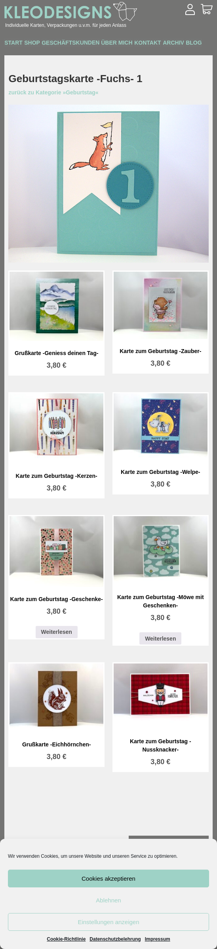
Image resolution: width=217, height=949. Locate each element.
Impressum (157, 939)
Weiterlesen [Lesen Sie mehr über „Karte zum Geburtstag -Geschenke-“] (56, 632)
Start (17, 44)
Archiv (19, 54)
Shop (44, 44)
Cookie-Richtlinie (66, 939)
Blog (47, 54)
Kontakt (182, 44)
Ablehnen (108, 900)
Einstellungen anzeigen (108, 922)
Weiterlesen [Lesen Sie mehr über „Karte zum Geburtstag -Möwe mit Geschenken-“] (160, 638)
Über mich (144, 44)
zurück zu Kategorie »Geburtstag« (53, 92)
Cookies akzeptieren (108, 878)
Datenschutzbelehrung (115, 939)
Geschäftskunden (90, 44)
